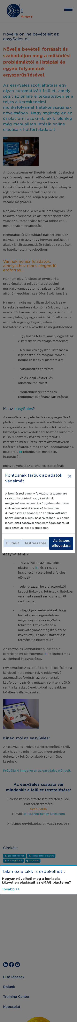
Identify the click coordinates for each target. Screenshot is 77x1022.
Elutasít (12, 543)
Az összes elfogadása (61, 543)
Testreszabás (35, 543)
